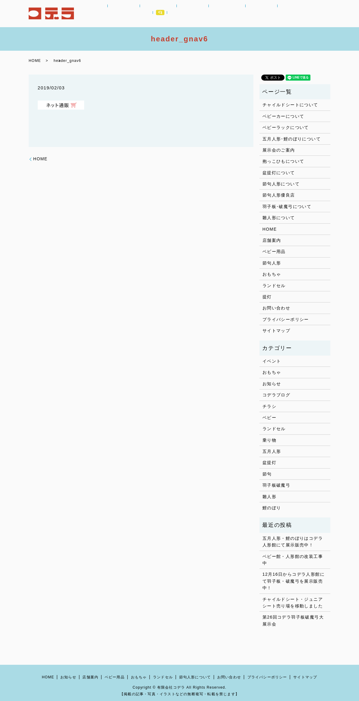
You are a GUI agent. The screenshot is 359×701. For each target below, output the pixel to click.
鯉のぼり (271, 507)
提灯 (267, 296)
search (323, 13)
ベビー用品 (151, 13)
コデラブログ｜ (276, 13)
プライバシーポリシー (285, 319)
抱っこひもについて (283, 161)
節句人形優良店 (278, 195)
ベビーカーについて (283, 116)
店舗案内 (304, 13)
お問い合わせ (276, 308)
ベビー (269, 417)
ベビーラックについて (285, 127)
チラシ (269, 406)
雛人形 (269, 496)
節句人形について (281, 183)
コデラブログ (276, 394)
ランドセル (203, 13)
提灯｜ (250, 13)
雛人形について (278, 217)
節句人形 (229, 13)
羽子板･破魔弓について (286, 206)
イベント (271, 361)
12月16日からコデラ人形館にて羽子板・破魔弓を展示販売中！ (293, 581)
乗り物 (269, 440)
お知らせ (125, 13)
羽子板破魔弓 (276, 485)
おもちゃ (177, 13)
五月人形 (271, 451)
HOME (104, 13)
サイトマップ (276, 330)
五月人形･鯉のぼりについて (291, 138)
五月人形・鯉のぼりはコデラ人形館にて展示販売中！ (292, 541)
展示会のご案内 (278, 150)
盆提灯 (269, 462)
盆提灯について (278, 172)
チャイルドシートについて (290, 104)
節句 (267, 474)
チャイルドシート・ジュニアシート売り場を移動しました (292, 602)
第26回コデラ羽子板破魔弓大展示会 (293, 620)
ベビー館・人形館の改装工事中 (292, 559)
